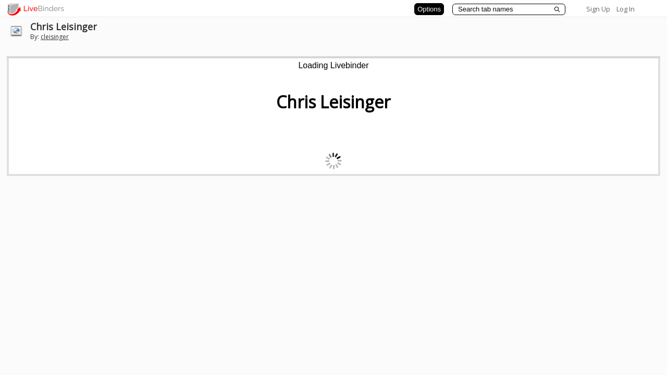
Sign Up (598, 9)
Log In (625, 9)
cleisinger (55, 36)
